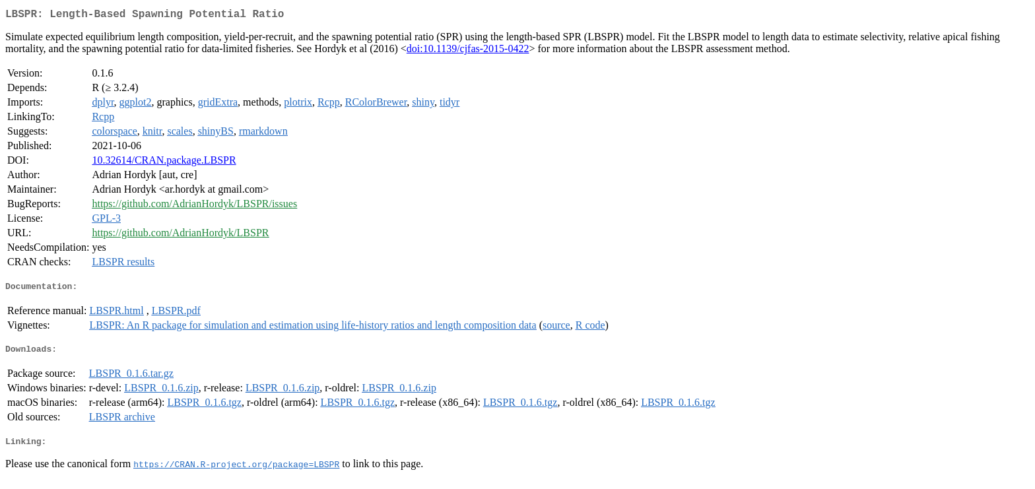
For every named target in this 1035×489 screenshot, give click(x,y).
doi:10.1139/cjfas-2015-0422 (468, 51)
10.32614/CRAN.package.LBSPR (164, 162)
